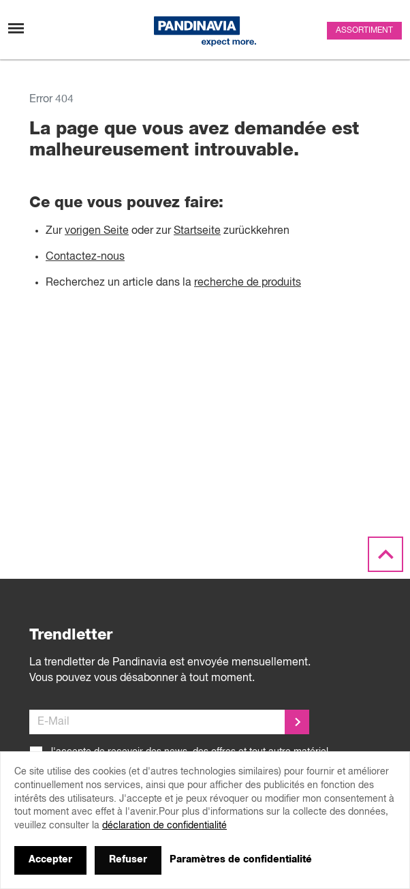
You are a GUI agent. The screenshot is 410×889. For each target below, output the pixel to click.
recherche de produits (247, 282)
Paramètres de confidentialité (241, 859)
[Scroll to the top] (385, 554)
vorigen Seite (97, 231)
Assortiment (364, 31)
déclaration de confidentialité (164, 825)
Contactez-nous (85, 257)
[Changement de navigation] (16, 28)
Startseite (197, 231)
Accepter (50, 859)
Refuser (128, 859)
